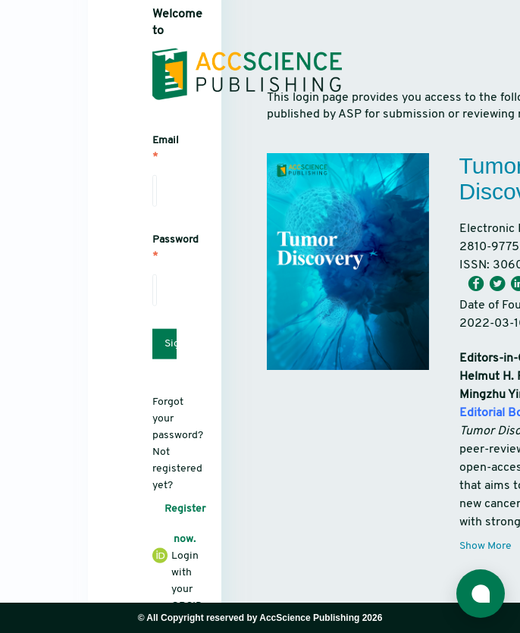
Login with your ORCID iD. (154, 587)
